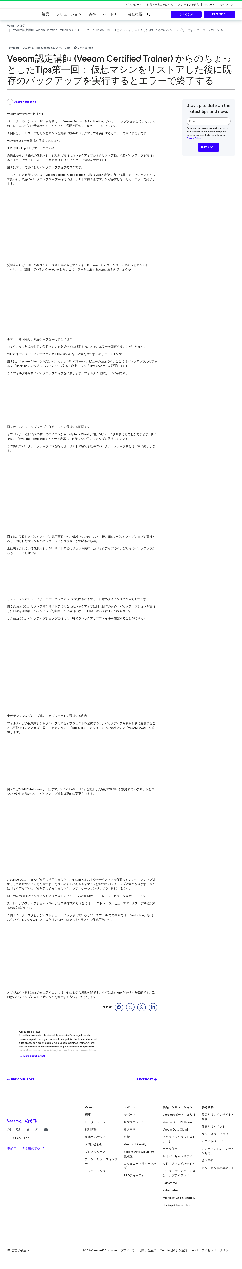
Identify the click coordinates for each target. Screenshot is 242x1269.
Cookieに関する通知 (173, 1250)
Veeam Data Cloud (175, 1129)
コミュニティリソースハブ (140, 1166)
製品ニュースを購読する (24, 1148)
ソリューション (69, 14)
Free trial (219, 14)
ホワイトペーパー (213, 1141)
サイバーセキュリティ (177, 1156)
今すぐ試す (186, 14)
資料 (92, 14)
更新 (127, 1136)
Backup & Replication (177, 1205)
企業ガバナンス (95, 1136)
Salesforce (170, 1182)
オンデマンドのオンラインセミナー (218, 1151)
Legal (194, 1250)
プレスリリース (95, 1151)
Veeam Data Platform (177, 1122)
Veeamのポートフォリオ (179, 1114)
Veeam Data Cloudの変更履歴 (139, 1154)
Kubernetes (170, 1190)
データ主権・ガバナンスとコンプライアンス (179, 1173)
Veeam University (135, 1144)
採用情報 (91, 1129)
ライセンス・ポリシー (216, 1250)
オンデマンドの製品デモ (218, 1168)
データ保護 (170, 1148)
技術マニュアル (134, 1122)
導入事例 (130, 1129)
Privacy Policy (194, 138)
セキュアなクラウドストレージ (179, 1139)
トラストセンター (97, 1171)
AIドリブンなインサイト (179, 1163)
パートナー (112, 14)
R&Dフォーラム (134, 1175)
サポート (130, 1114)
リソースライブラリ (215, 1133)
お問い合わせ (94, 1144)
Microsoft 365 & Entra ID (179, 1197)
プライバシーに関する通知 (138, 1250)
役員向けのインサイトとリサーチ (218, 1117)
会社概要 (135, 14)
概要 (88, 1114)
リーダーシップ (95, 1122)
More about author (32, 1056)
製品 (45, 14)
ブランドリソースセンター (101, 1161)
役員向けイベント (213, 1126)
